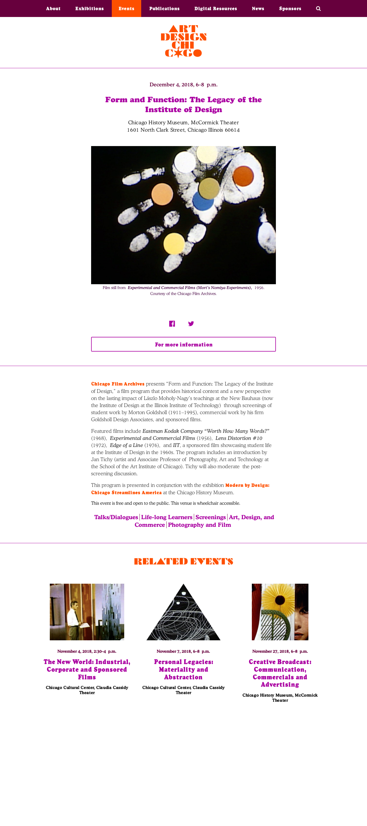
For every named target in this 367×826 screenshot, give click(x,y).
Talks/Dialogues (116, 517)
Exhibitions (89, 8)
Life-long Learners (166, 517)
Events (126, 8)
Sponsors (290, 8)
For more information (184, 344)
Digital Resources (215, 8)
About (53, 8)
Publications (164, 8)
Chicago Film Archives (118, 384)
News (258, 8)
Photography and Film (199, 524)
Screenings (211, 517)
